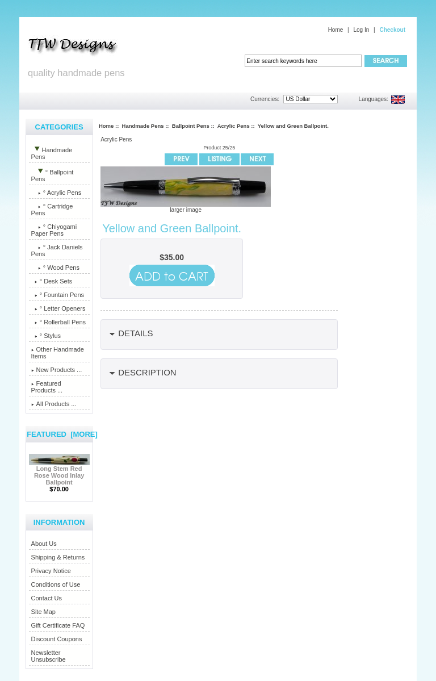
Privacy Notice (51, 570)
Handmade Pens (143, 126)
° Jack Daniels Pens (57, 250)
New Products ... (56, 369)
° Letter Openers (58, 308)
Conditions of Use (56, 584)
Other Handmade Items (57, 353)
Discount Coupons (56, 639)
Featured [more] (62, 434)
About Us (44, 543)
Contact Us (46, 598)
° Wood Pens (55, 267)
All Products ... (54, 403)
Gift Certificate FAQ (58, 625)
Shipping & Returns (58, 557)
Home (335, 30)
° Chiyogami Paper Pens (54, 230)
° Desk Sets (52, 281)
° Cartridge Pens (52, 209)
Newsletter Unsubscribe (48, 656)
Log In (361, 30)
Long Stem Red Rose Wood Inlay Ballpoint (59, 472)
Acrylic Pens (233, 126)
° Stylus (46, 335)
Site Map (43, 611)
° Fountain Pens (58, 294)
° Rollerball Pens (58, 322)
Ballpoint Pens (190, 126)
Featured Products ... (47, 387)
